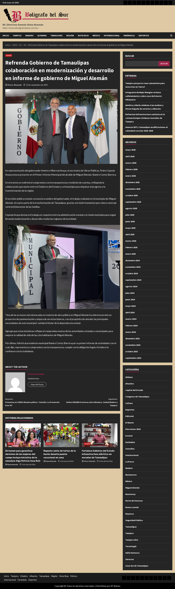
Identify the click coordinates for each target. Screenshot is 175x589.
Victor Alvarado (15, 85)
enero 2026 (130, 175)
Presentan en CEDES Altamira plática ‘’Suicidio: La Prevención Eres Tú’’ (33, 403)
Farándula (129, 35)
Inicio (6, 35)
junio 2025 (130, 221)
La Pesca (129, 461)
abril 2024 (129, 312)
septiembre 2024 (133, 280)
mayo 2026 (130, 149)
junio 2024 (130, 299)
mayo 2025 (130, 228)
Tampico (17, 35)
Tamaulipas (56, 35)
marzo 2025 (130, 241)
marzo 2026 (130, 163)
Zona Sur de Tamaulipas (136, 565)
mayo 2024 (130, 306)
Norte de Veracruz (134, 500)
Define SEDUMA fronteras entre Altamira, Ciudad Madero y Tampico (89, 403)
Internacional (112, 35)
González (130, 448)
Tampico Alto (131, 539)
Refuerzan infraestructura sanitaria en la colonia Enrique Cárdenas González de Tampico (145, 118)
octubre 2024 (131, 273)
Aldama (129, 377)
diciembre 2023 (132, 338)
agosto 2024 (131, 286)
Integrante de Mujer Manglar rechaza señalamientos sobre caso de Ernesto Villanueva (143, 96)
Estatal (8, 55)
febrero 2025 (131, 247)
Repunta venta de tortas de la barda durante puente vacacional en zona (60, 456)
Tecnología (130, 546)
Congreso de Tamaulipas (137, 396)
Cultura (129, 403)
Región (70, 35)
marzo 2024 (130, 319)
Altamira (42, 35)
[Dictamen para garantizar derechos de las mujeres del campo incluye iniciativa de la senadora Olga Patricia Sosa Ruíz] (23, 438)
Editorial (129, 416)
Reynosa (129, 513)
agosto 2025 (131, 208)
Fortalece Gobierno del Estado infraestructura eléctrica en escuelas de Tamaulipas (98, 456)
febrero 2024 (131, 325)
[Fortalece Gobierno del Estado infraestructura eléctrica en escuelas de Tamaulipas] (99, 438)
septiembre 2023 (133, 358)
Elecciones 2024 (132, 429)
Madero (29, 35)
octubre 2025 (131, 195)
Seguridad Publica (134, 520)
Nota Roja (83, 35)
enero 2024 (130, 332)
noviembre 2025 (132, 189)
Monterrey (130, 494)
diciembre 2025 (132, 182)
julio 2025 (129, 214)
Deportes (144, 35)
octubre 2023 (131, 351)
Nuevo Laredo (132, 507)
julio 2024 (129, 293)
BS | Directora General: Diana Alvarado (23, 24)
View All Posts (37, 384)
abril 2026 (129, 156)
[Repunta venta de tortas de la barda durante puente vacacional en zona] (61, 438)
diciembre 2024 (132, 260)
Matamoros (131, 474)
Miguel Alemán (132, 487)
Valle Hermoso (132, 552)
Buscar (129, 55)
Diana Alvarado (12, 467)
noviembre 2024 (132, 267)
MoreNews (101, 586)
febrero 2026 (131, 169)
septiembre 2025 (133, 202)
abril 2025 (129, 234)
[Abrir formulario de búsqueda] (171, 35)
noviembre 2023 (132, 345)
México (96, 35)
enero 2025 (130, 254)
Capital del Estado (134, 390)
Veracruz (129, 559)
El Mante (129, 422)
